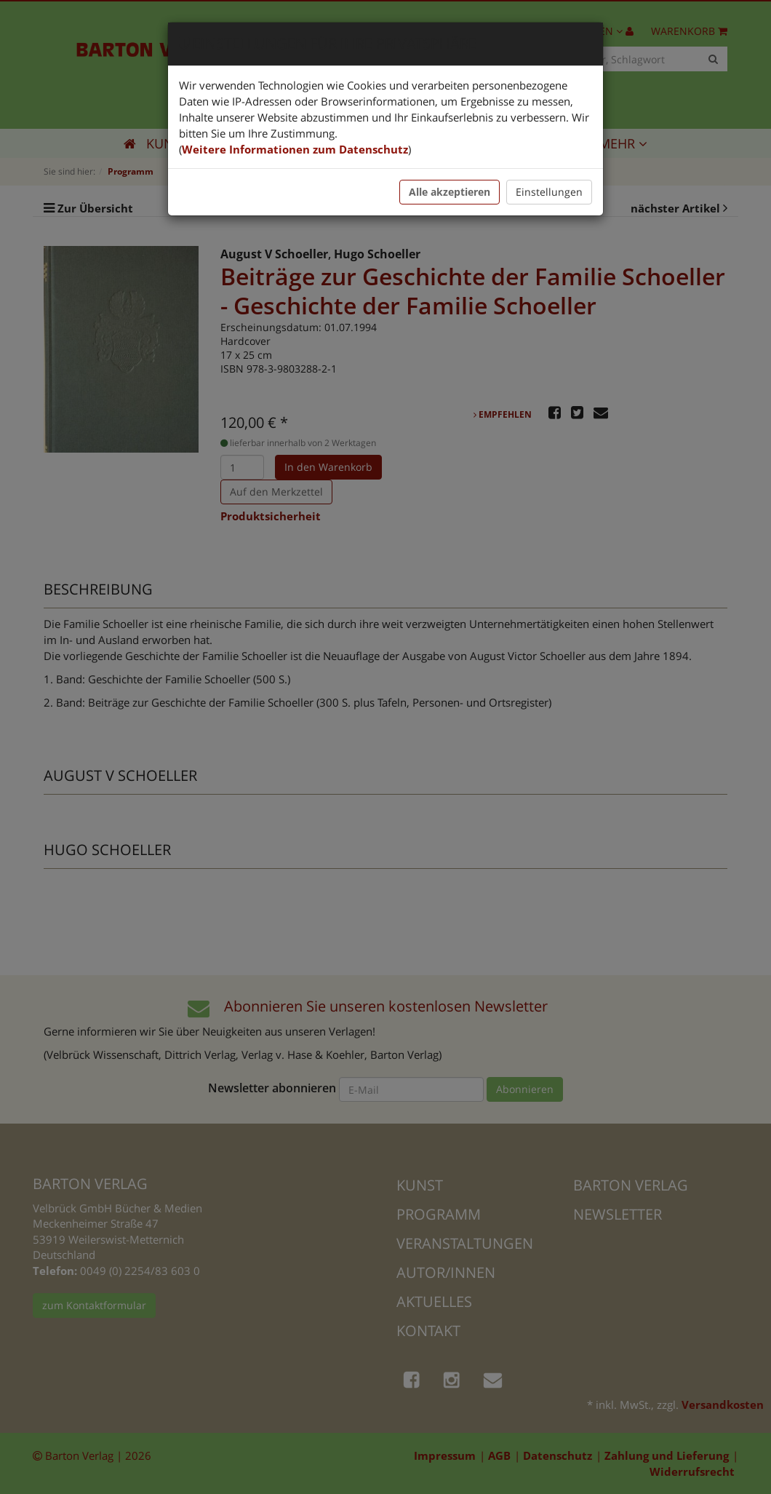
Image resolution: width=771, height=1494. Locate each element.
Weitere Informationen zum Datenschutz (295, 149)
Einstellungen (549, 192)
